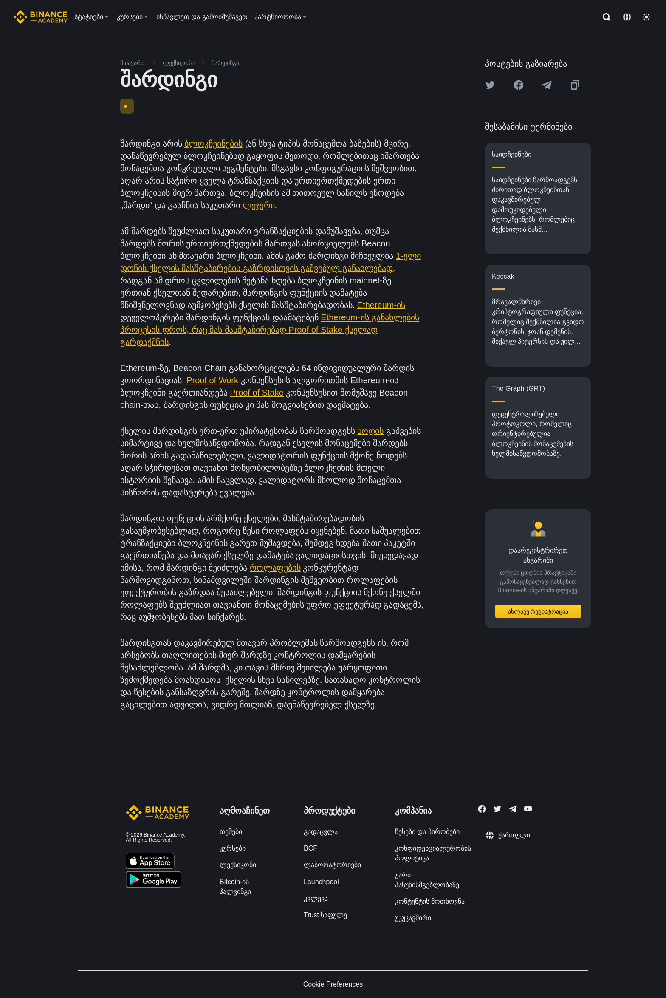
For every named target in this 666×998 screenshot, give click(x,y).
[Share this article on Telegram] (547, 85)
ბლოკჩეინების (213, 143)
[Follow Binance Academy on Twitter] (497, 809)
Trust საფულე (325, 915)
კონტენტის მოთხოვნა (430, 901)
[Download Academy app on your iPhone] (150, 862)
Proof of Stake (257, 392)
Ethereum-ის (381, 305)
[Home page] (41, 17)
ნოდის (370, 430)
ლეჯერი (259, 205)
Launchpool (321, 881)
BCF (310, 848)
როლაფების (275, 567)
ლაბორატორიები (332, 864)
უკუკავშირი (413, 918)
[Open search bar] (604, 17)
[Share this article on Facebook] (519, 85)
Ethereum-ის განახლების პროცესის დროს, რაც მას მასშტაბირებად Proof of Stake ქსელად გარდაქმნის (269, 330)
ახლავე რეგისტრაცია (538, 611)
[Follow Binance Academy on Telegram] (512, 809)
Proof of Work (212, 380)
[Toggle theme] (646, 16)
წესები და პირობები (427, 831)
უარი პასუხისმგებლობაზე (427, 879)
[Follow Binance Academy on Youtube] (528, 808)
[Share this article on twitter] (490, 85)
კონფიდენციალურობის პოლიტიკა (433, 853)
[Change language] (627, 17)
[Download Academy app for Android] (153, 880)
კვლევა (316, 898)
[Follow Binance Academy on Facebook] (482, 809)
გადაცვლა (321, 831)
